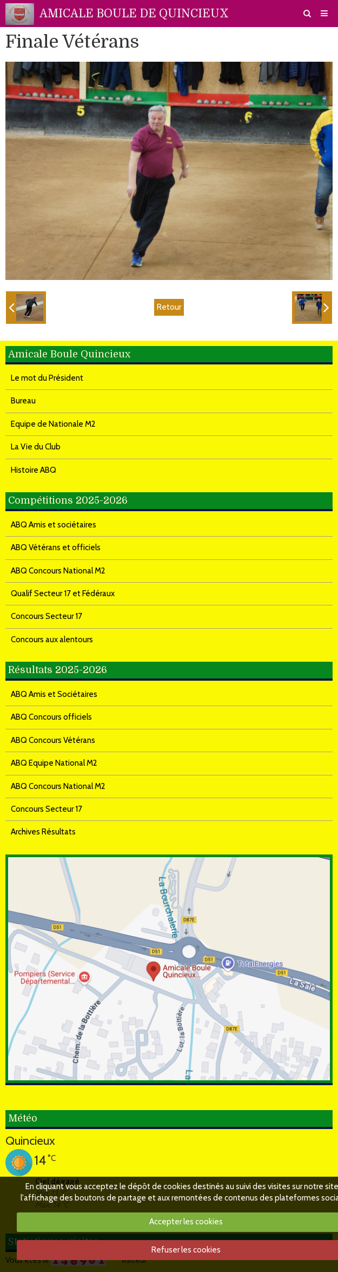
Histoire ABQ (33, 470)
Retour (169, 307)
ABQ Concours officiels (51, 717)
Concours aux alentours (52, 639)
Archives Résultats (43, 832)
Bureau (23, 401)
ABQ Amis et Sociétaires (54, 694)
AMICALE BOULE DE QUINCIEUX (134, 13)
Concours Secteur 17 (46, 616)
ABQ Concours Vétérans (53, 740)
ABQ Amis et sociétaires (53, 525)
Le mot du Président (47, 378)
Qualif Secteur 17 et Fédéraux (63, 593)
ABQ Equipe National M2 (54, 763)
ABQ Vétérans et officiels (56, 547)
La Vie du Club (36, 447)
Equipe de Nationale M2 (53, 424)
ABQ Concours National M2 (58, 571)
